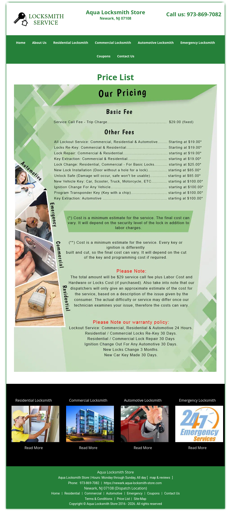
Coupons (103, 56)
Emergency (134, 493)
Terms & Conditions (98, 499)
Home (20, 42)
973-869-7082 (204, 14)
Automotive (114, 493)
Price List (123, 499)
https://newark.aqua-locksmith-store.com (133, 483)
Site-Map (140, 499)
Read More (33, 447)
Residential (72, 493)
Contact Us (125, 56)
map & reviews (160, 477)
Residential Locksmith (70, 42)
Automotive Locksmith (156, 42)
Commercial (93, 493)
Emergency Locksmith (197, 42)
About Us (39, 42)
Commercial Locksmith (113, 42)
